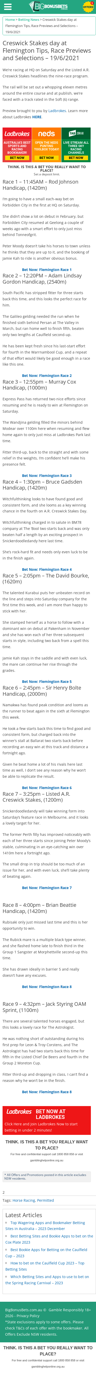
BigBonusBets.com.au (23, 1309)
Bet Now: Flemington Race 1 (47, 269)
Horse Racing (24, 1200)
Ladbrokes (57, 110)
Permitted (45, 1200)
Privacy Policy (28, 1315)
